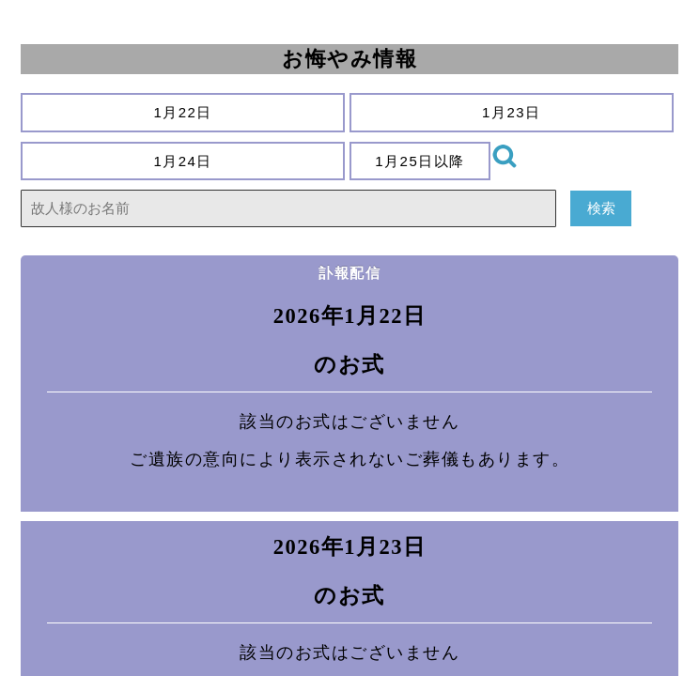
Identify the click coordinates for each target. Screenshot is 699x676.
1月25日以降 (420, 161)
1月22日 (183, 112)
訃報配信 (349, 273)
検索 (601, 208)
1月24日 (183, 161)
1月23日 (512, 112)
